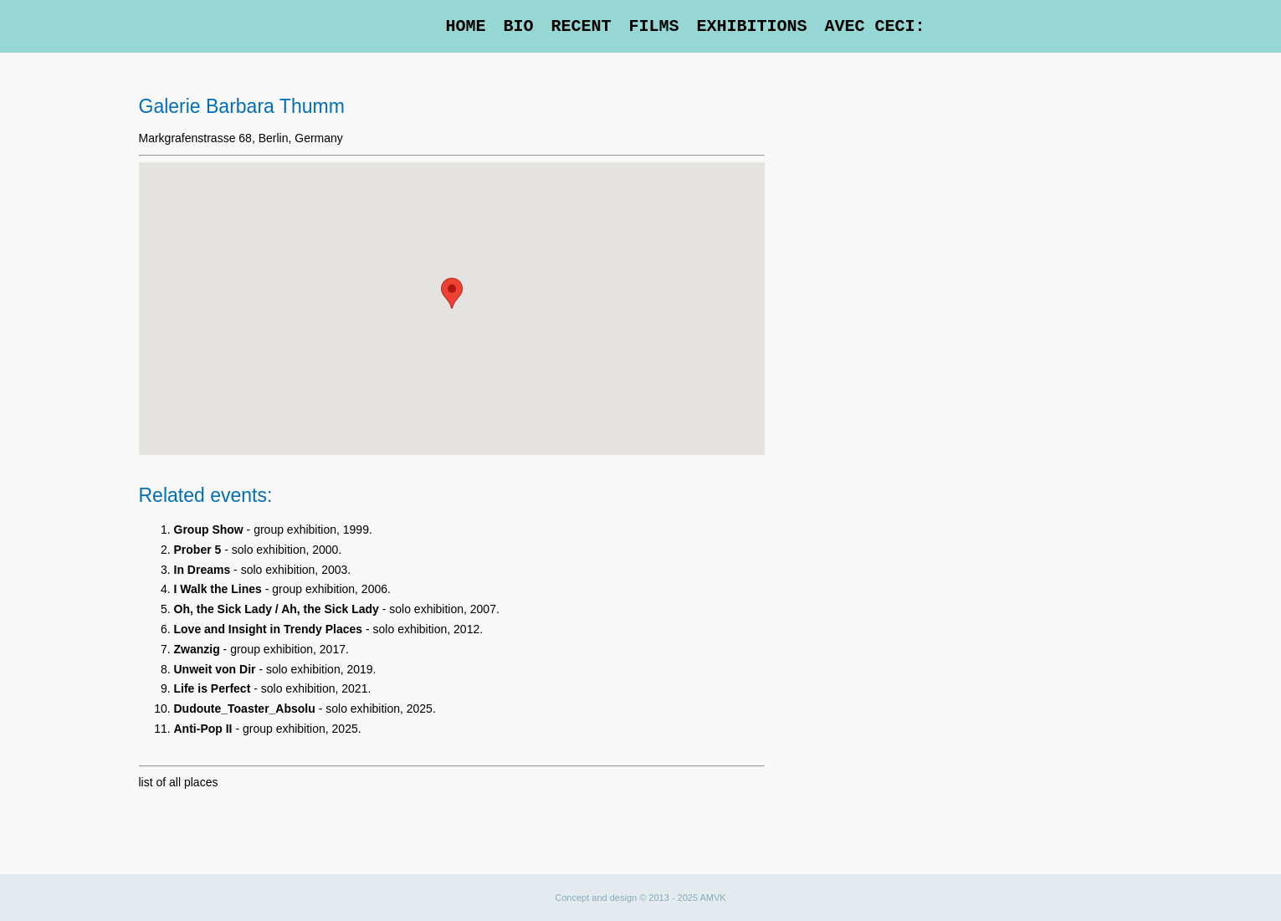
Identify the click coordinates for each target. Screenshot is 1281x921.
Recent (581, 26)
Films (653, 26)
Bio (518, 26)
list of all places (178, 782)
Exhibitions (751, 26)
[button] (452, 293)
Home (465, 26)
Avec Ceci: (874, 26)
